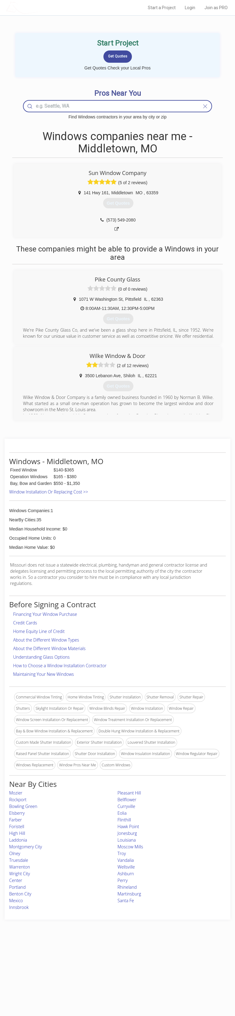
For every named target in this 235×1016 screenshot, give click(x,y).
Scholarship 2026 (179, 959)
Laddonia (18, 840)
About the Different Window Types (46, 640)
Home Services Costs (42, 959)
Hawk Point (128, 826)
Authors (171, 972)
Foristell (16, 826)
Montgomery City (25, 847)
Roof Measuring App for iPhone (112, 979)
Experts (92, 965)
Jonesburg (127, 833)
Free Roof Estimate (40, 979)
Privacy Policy (176, 965)
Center (15, 880)
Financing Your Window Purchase (45, 614)
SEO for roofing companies (187, 986)
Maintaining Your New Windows (43, 674)
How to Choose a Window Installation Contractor (59, 665)
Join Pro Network (100, 959)
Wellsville (126, 867)
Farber (15, 820)
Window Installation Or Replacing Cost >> (48, 492)
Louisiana (127, 840)
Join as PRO (216, 7)
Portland (17, 887)
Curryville (126, 806)
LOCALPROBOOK (41, 7)
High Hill (17, 833)
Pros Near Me (36, 965)
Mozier (15, 793)
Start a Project (162, 7)
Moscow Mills (130, 847)
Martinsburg (129, 894)
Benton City (20, 894)
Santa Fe (126, 900)
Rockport (18, 799)
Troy (122, 853)
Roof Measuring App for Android (112, 986)
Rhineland (127, 887)
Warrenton (19, 867)
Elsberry (17, 813)
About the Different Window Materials (49, 648)
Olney (14, 853)
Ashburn (126, 873)
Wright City (19, 873)
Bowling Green (23, 806)
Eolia (122, 813)
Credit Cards (25, 623)
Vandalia (126, 860)
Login (190, 7)
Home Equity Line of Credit (39, 631)
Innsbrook (19, 907)
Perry (123, 880)
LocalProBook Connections (187, 979)
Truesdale (18, 860)
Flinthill (124, 820)
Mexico (16, 900)
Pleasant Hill (129, 793)
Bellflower (127, 799)
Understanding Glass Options (41, 657)
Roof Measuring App (103, 972)
